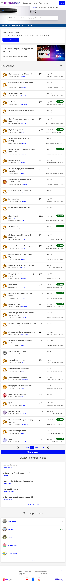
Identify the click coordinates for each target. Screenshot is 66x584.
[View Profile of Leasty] (22, 396)
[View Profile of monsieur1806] (8, 491)
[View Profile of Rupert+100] (23, 413)
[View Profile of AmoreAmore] (24, 278)
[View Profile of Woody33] (23, 229)
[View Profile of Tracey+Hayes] (24, 334)
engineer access (14, 160)
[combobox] (37, 18)
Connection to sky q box (16, 360)
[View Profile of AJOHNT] (23, 298)
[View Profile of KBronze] (23, 326)
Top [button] (62, 570)
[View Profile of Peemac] (23, 132)
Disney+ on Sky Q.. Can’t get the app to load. (18, 481)
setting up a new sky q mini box (19, 208)
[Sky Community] (12, 3)
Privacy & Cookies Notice (25, 571)
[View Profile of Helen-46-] (23, 87)
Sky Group (21, 574)
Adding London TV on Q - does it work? (16, 473)
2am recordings (13, 199)
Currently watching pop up (17, 377)
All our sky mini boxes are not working (21, 332)
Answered (60, 101)
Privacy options (23, 570)
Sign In (62, 3)
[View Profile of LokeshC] (24, 220)
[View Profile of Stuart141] (23, 433)
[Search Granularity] (14, 18)
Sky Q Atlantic (13, 216)
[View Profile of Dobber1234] (24, 354)
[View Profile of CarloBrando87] (24, 379)
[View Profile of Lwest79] (23, 143)
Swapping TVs (13, 226)
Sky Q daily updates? (15, 130)
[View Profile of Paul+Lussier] (8, 499)
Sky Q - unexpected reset (17, 394)
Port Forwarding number (17, 431)
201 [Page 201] (36, 448)
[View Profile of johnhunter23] (24, 424)
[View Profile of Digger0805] (8, 483)
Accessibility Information (41, 571)
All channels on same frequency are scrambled (18, 497)
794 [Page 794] (44, 448)
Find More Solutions (33, 504)
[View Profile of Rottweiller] (24, 95)
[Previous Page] (17, 448)
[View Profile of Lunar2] (22, 173)
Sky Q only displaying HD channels (20, 74)
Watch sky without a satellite (18, 369)
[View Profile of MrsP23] (23, 287)
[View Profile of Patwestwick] (8, 467)
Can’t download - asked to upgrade (20, 246)
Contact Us (44, 573)
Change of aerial (14, 411)
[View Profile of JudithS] (23, 113)
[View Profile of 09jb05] (22, 388)
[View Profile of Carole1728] (23, 317)
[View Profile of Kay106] (23, 362)
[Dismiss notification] (64, 7)
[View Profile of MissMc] (23, 162)
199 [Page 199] (27, 448)
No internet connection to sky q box (21, 190)
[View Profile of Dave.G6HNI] (24, 184)
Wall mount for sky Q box (17, 351)
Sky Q (33, 11)
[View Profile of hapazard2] (23, 76)
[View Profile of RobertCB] (23, 123)
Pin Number (12, 285)
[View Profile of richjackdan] (24, 201)
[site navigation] (2, 3)
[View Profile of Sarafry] (23, 371)
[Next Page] (48, 448)
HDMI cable (12, 102)
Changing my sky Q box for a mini (20, 386)
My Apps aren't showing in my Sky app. (21, 110)
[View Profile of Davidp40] (23, 154)
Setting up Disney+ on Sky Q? (13, 489)
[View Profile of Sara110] (23, 248)
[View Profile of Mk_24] (23, 193)
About (46, 3)
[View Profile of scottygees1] (24, 306)
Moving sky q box (14, 304)
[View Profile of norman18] (23, 441)
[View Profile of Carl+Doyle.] (24, 267)
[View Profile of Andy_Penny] (24, 239)
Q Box (10, 403)
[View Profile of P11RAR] (22, 345)
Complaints (22, 573)
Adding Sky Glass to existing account (21, 265)
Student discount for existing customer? (22, 324)
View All (33, 560)
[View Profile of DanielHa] (23, 210)
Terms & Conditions (42, 570)
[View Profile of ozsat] (6, 475)
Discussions (27, 3)
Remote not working (10, 465)
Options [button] (59, 66)
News (35, 3)
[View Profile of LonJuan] (23, 405)
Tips (40, 3)
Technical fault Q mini (15, 93)
